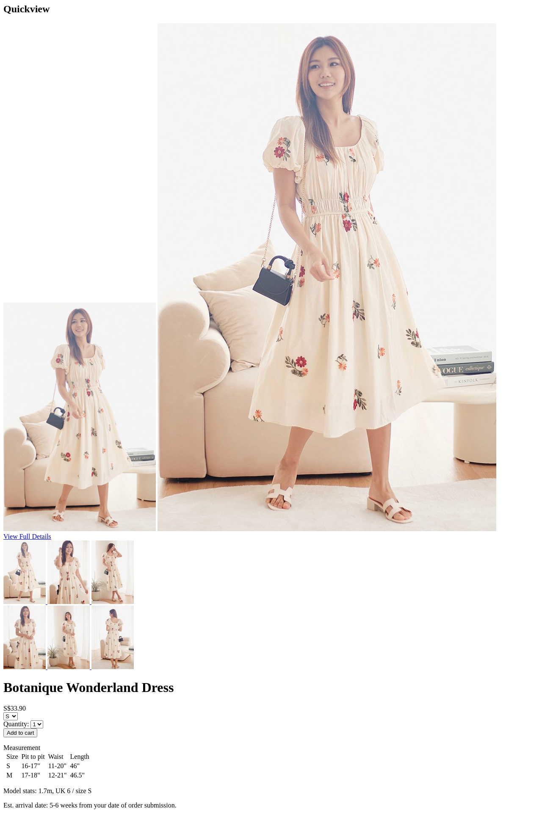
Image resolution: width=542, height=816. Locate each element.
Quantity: (16, 724)
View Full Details (27, 536)
